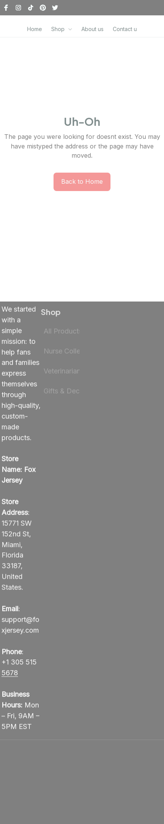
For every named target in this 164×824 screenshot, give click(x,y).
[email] (21, 626)
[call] (21, 673)
